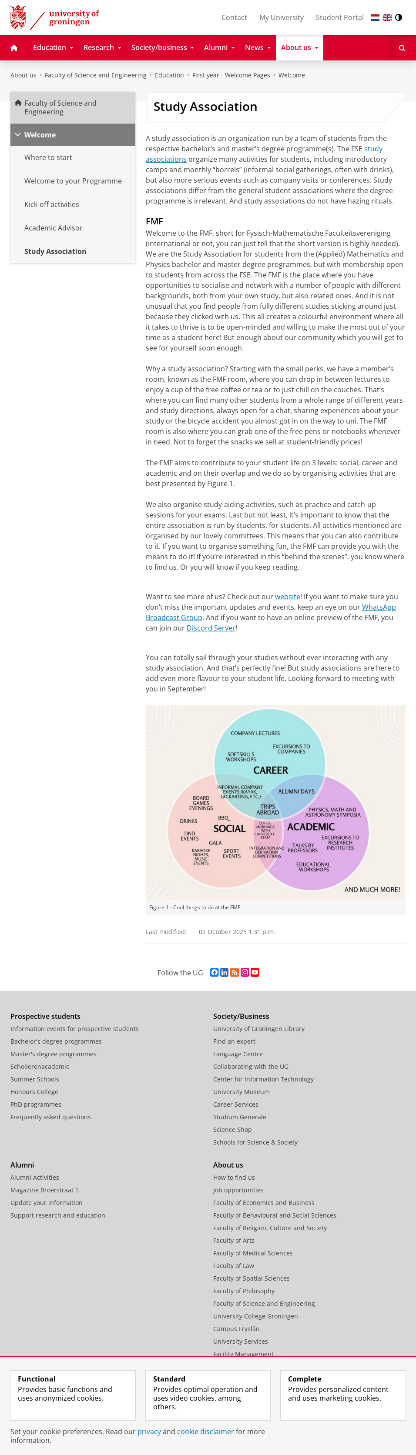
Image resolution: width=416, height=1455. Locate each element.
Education (169, 75)
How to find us (234, 1177)
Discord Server (211, 628)
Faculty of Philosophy (244, 1291)
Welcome (291, 75)
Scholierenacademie (40, 1066)
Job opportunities (238, 1190)
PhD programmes (35, 1104)
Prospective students (45, 1016)
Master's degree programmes (53, 1054)
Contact (234, 17)
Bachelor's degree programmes (56, 1041)
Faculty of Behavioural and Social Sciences (274, 1215)
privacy (149, 1431)
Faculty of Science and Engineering (96, 75)
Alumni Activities (34, 1177)
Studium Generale (239, 1117)
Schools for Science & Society (255, 1142)
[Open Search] (402, 47)
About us (23, 75)
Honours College (34, 1092)
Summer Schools (34, 1079)
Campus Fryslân (236, 1329)
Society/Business (241, 1016)
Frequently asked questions (50, 1117)
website (287, 596)
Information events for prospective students (74, 1029)
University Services (240, 1341)
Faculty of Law (233, 1265)
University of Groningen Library (259, 1029)
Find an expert (234, 1041)
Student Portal (340, 17)
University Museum (241, 1092)
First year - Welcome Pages (231, 75)
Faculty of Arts (234, 1240)
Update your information (46, 1202)
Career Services (235, 1104)
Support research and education (57, 1215)
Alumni (22, 1165)
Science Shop (232, 1129)
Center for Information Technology (263, 1079)
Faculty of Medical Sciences (253, 1253)
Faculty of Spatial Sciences (251, 1278)
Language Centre (238, 1054)
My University (281, 17)
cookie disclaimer (205, 1431)
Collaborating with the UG (251, 1066)
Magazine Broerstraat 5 (44, 1190)
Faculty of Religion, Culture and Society (270, 1228)
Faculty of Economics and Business (264, 1202)
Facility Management (243, 1354)
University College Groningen (255, 1316)
